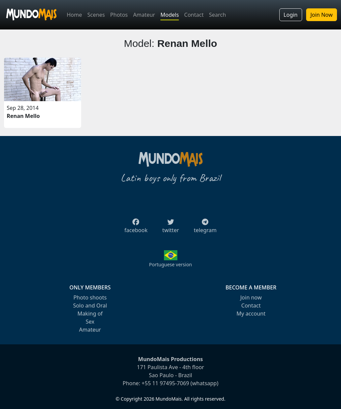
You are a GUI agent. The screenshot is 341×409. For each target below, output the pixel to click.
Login (291, 14)
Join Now (321, 14)
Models (169, 14)
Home (74, 14)
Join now (251, 297)
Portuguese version (170, 264)
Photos (119, 14)
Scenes (96, 14)
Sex (90, 321)
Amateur (144, 14)
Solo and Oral (90, 305)
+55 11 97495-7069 (165, 383)
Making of (90, 313)
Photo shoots (90, 297)
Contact (194, 14)
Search (217, 14)
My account (250, 313)
